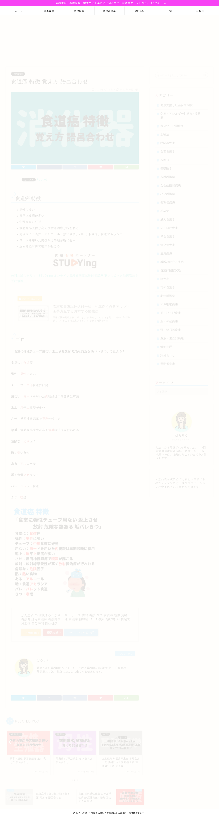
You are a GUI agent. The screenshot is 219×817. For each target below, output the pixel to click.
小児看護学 (167, 192)
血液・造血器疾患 (172, 336)
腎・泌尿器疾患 (170, 328)
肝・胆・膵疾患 (170, 311)
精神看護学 (167, 285)
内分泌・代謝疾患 (172, 124)
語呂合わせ (167, 353)
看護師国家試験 (170, 268)
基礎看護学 (109, 11)
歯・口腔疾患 (169, 226)
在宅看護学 (167, 150)
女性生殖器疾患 (170, 184)
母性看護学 (167, 234)
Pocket (42, 178)
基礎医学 (79, 11)
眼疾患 (164, 277)
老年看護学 (167, 294)
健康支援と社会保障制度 (176, 103)
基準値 (164, 158)
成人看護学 (167, 217)
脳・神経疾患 (169, 319)
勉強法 (200, 11)
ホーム (19, 11)
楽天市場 (52, 631)
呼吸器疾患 (167, 141)
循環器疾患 (167, 200)
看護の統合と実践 (172, 260)
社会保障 (49, 11)
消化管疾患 (18, 72)
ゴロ (170, 11)
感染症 (164, 209)
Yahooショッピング (81, 630)
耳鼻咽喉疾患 (169, 302)
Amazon (31, 631)
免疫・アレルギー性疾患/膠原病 (180, 114)
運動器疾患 (167, 362)
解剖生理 (140, 11)
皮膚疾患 (166, 251)
